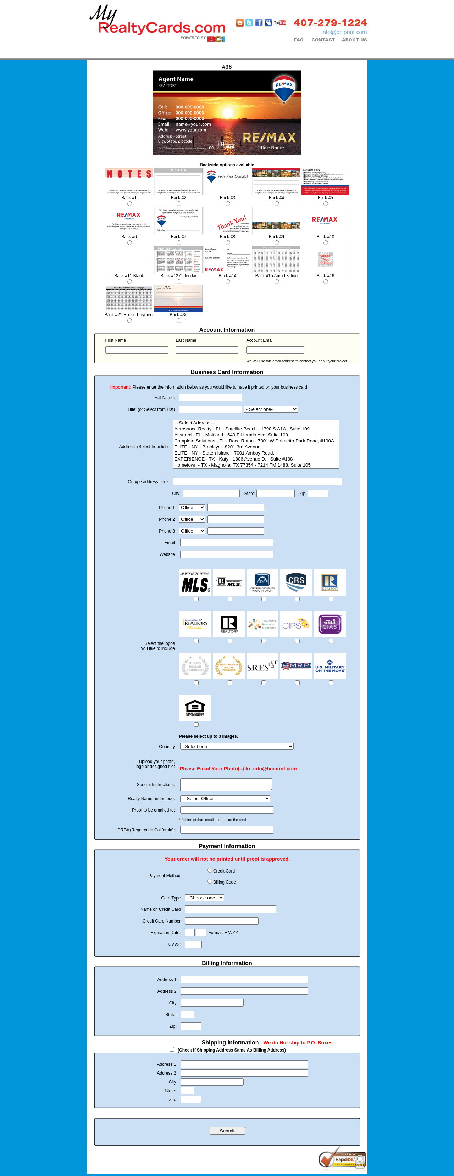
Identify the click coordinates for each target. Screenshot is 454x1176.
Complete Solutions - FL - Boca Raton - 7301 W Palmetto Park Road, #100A (256, 441)
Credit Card (224, 873)
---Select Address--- (256, 423)
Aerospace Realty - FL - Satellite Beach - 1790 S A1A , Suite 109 (256, 429)
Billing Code (224, 884)
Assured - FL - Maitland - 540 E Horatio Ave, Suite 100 (256, 435)
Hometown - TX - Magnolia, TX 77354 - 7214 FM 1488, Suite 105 (256, 465)
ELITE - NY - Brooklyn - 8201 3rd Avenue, (256, 447)
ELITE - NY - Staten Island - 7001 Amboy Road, (256, 453)
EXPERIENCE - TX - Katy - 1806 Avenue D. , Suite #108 (256, 459)
